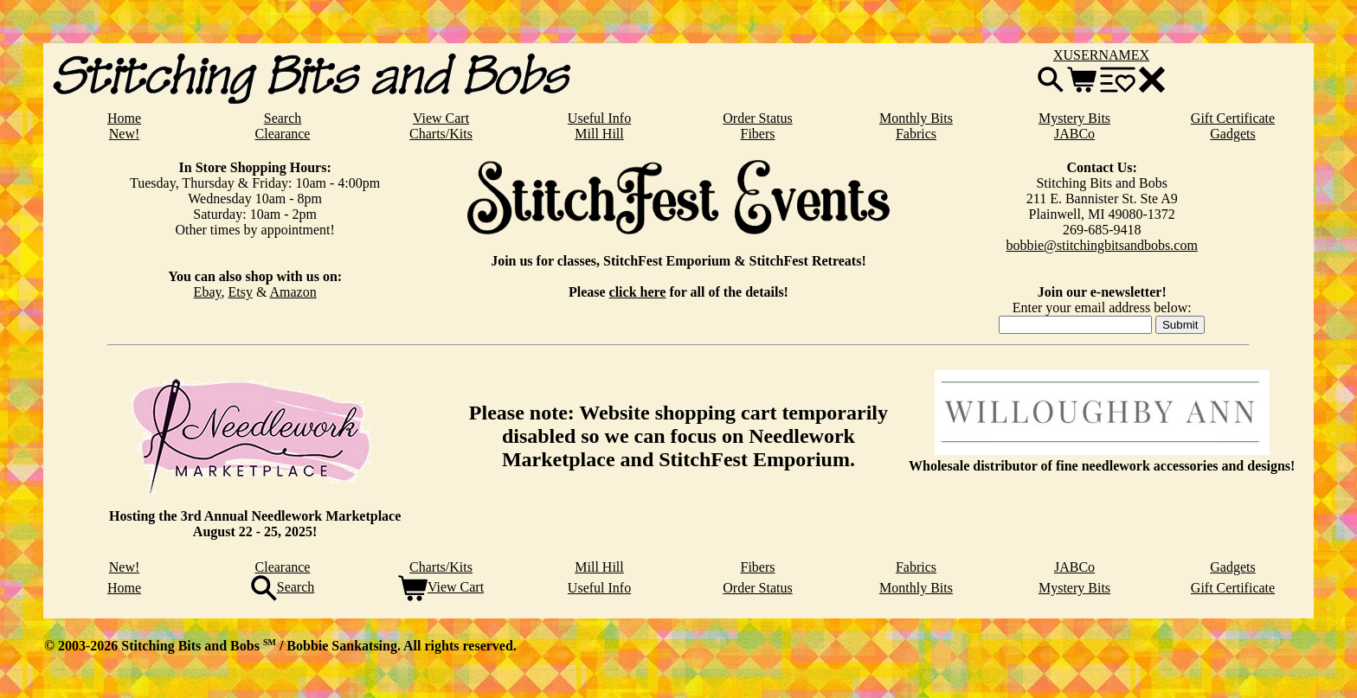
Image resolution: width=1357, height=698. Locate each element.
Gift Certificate (1233, 118)
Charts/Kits (441, 133)
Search (283, 118)
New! (124, 133)
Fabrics (916, 133)
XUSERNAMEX (1101, 55)
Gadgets (1232, 133)
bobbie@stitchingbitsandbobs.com (1102, 245)
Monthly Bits (916, 118)
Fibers (758, 133)
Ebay (208, 292)
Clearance (283, 133)
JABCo (1074, 133)
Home (124, 118)
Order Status (757, 118)
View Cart (441, 118)
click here (637, 292)
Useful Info (599, 118)
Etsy (240, 292)
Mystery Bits (1074, 118)
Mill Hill (599, 133)
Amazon (292, 292)
